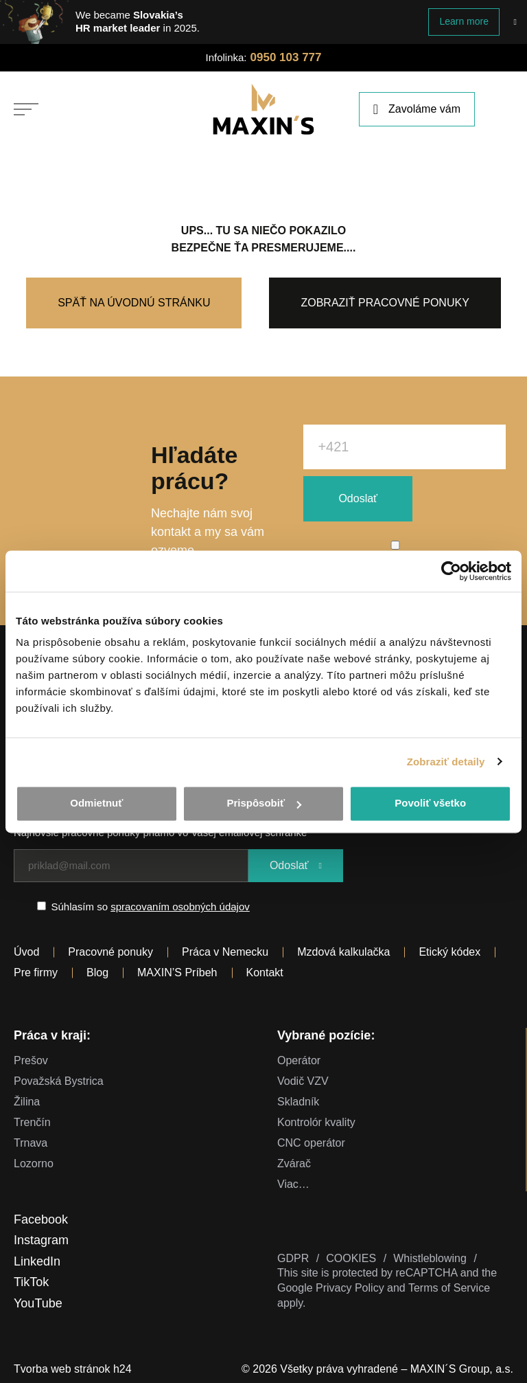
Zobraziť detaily (446, 761)
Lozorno (34, 1163)
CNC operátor (311, 1143)
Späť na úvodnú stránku (134, 302)
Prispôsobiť (263, 803)
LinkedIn (37, 1261)
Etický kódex (449, 952)
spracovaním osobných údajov (180, 906)
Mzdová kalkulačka (343, 952)
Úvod (26, 952)
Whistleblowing (430, 1258)
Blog (97, 972)
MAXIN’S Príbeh (177, 972)
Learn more (464, 21)
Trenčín (32, 1122)
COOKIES (351, 1258)
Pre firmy (36, 972)
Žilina (27, 1101)
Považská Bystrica (59, 1081)
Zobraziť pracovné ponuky (385, 302)
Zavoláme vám (416, 109)
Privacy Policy (350, 1288)
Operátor (298, 1060)
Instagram (41, 1240)
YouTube (38, 1303)
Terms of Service (449, 1288)
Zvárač (294, 1163)
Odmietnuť (96, 803)
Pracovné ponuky (110, 952)
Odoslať (357, 498)
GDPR (293, 1258)
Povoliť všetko (430, 803)
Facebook (41, 1219)
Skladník (298, 1101)
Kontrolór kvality (316, 1122)
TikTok (31, 1282)
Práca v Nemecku (225, 952)
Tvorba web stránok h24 (73, 1369)
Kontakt (264, 972)
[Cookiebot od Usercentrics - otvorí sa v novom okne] (451, 571)
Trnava (30, 1143)
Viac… (293, 1184)
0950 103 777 (286, 57)
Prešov (31, 1060)
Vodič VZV (303, 1081)
